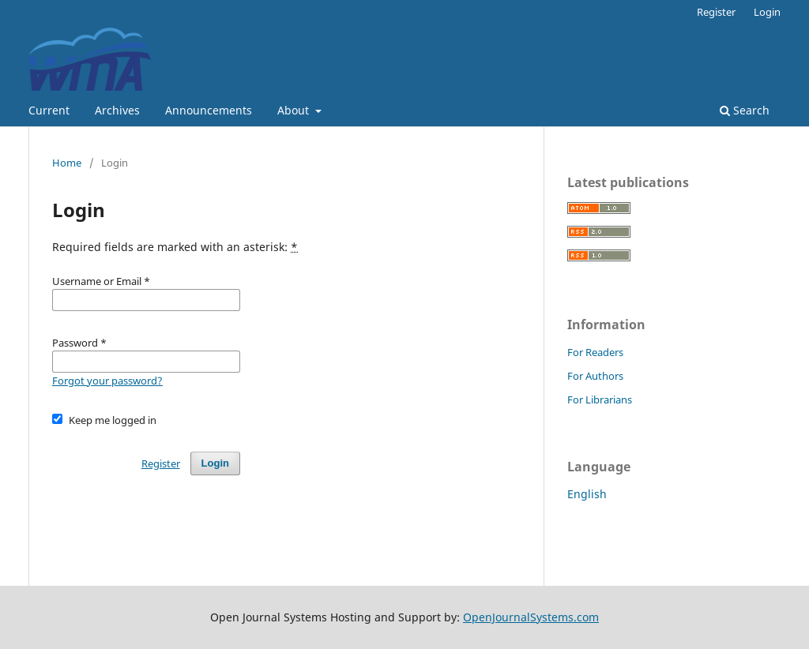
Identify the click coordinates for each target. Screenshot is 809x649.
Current (49, 110)
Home (66, 163)
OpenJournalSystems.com (531, 617)
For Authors (595, 376)
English (587, 493)
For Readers (595, 352)
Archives (117, 110)
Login (767, 12)
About (294, 110)
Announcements (208, 110)
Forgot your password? (107, 380)
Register (716, 12)
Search (744, 110)
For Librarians (599, 399)
